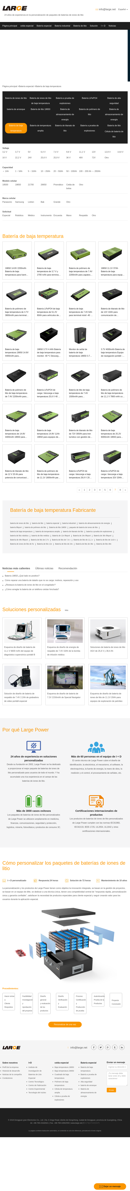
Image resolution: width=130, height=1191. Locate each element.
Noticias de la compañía (12, 1074)
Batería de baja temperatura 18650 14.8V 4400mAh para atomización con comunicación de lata (17, 353)
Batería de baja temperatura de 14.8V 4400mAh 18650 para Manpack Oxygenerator (16, 434)
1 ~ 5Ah (18, 171)
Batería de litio (80, 26)
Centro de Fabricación (37, 1085)
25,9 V (57, 158)
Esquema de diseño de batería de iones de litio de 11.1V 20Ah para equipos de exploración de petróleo (106, 697)
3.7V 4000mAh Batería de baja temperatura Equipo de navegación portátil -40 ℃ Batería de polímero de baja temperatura (113, 353)
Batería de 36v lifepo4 (102, 536)
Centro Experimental (37, 1089)
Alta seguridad (86, 1082)
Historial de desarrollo (11, 1071)
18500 (5, 185)
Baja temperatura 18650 (64, 1067)
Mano (69, 215)
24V (30, 158)
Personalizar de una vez (65, 1024)
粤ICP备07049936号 (91, 1123)
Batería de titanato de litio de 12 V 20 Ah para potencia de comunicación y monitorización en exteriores (17, 474)
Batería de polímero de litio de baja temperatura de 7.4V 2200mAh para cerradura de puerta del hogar (16, 393)
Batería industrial (62, 26)
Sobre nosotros (9, 33)
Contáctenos (7, 1078)
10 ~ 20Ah (45, 171)
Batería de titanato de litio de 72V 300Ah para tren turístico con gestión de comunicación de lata (80, 434)
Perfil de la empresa (10, 1067)
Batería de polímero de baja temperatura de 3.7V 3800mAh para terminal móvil (17, 312)
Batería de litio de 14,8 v (106, 540)
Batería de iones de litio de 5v (22, 544)
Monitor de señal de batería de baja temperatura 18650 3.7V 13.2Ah (80, 353)
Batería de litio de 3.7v (40, 540)
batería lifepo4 (16, 527)
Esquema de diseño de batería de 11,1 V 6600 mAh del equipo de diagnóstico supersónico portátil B (19, 651)
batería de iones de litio (19, 523)
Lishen (31, 202)
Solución (94, 26)
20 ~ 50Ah (58, 171)
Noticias (112, 26)
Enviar (111, 1090)
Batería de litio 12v (44, 544)
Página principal (9, 26)
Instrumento (46, 215)
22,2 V (18, 158)
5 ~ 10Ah (32, 171)
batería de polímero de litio (35, 527)
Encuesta (58, 215)
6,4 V (43, 152)
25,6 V (44, 158)
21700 (31, 185)
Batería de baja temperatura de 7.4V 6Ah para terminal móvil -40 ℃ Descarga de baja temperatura (81, 312)
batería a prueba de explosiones (99, 531)
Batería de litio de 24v (64, 544)
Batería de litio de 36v (84, 544)
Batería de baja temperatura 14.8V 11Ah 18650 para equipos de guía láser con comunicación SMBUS (48, 434)
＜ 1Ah (5, 171)
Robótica (19, 215)
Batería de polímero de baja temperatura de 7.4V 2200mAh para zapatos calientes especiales (80, 272)
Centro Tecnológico (36, 1082)
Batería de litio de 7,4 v (61, 540)
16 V (4, 158)
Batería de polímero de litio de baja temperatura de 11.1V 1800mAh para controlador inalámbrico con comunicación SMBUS (48, 474)
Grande (57, 202)
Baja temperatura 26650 (64, 1071)
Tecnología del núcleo (37, 1093)
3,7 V (17, 152)
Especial (6, 215)
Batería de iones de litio (16, 98)
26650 (44, 185)
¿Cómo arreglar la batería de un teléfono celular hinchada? (32, 589)
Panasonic (7, 202)
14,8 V (120, 152)
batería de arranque (16, 109)
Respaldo (83, 215)
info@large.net (107, 9)
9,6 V (68, 152)
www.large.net (76, 1123)
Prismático (58, 185)
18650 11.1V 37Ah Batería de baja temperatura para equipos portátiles (113, 272)
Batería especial (44, 26)
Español (123, 9)
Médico (31, 215)
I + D (103, 26)
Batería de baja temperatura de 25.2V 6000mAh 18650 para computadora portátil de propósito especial (112, 434)
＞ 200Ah (96, 171)
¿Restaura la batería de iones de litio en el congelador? (30, 585)
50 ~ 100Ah (71, 171)
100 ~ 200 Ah (85, 171)
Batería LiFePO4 (89, 98)
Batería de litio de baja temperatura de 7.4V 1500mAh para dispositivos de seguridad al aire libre (80, 393)
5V (29, 152)
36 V (68, 158)
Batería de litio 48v (103, 544)
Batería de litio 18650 (40, 109)
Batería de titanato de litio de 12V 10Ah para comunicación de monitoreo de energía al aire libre (112, 312)
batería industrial (69, 523)
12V (94, 152)
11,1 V (82, 152)
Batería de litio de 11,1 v (83, 540)
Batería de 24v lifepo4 (82, 536)
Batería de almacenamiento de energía (65, 114)
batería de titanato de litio (73, 531)
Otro (107, 158)
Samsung (19, 202)
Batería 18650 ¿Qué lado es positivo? (22, 576)
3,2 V (4, 152)
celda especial (26, 26)
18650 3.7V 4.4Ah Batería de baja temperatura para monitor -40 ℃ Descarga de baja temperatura (49, 353)
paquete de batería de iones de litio (83, 527)
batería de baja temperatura (21, 531)
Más (66, 610)
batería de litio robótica (19, 536)
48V (81, 158)
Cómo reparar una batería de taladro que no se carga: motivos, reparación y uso (41, 580)
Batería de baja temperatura (48, 86)
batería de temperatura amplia (48, 531)
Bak (42, 202)
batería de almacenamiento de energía (94, 523)
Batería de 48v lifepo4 (19, 540)
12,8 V (108, 152)
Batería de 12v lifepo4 (61, 536)
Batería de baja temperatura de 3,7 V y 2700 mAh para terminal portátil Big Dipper (48, 272)
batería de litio (37, 523)
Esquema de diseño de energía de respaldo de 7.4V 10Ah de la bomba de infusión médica (63, 651)
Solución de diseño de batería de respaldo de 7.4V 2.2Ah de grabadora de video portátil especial (21, 697)
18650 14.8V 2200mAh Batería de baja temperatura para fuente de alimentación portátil (16, 272)
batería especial (52, 523)
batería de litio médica (40, 536)
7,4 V (56, 152)
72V (94, 158)
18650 (18, 185)
